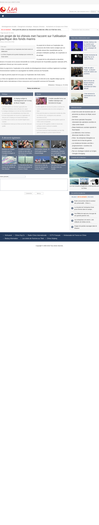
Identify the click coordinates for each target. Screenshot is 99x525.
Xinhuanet (8, 235)
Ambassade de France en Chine (75, 235)
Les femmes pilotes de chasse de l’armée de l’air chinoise (9, 167)
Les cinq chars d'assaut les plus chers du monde (58, 167)
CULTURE (48, 19)
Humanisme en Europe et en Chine (57, 26)
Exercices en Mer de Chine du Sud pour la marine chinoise (41, 167)
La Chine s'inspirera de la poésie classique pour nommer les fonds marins (17, 55)
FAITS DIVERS (59, 19)
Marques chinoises (39, 26)
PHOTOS (6, 23)
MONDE (23, 19)
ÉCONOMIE (14, 19)
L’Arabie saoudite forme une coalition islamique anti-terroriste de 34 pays (57, 101)
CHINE (5, 19)
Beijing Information (11, 238)
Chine (12, 33)
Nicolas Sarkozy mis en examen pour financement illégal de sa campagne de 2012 (90, 46)
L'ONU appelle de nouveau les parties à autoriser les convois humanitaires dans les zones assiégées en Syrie (51, 109)
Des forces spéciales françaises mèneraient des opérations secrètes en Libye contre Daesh (84, 122)
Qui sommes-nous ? (84, 11)
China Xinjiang (52, 238)
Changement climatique (25, 26)
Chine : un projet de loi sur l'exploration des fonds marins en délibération (17, 50)
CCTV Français (55, 235)
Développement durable (9, 26)
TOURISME (87, 19)
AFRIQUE (31, 19)
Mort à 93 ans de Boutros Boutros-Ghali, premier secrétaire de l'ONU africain (90, 84)
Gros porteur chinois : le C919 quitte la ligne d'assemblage (42, 151)
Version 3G (72, 11)
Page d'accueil (4, 33)
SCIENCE (40, 19)
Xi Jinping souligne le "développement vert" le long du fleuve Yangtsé (22, 101)
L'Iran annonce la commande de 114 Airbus (89, 95)
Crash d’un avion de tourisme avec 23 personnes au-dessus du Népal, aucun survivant (84, 114)
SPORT (78, 19)
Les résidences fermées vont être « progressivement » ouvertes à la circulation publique (83, 145)
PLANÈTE (70, 19)
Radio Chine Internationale (37, 235)
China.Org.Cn (20, 235)
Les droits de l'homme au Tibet (33, 238)
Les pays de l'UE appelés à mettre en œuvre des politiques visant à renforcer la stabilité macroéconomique (50, 126)
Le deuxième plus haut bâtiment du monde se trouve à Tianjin (25, 167)
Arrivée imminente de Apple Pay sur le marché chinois (90, 57)
